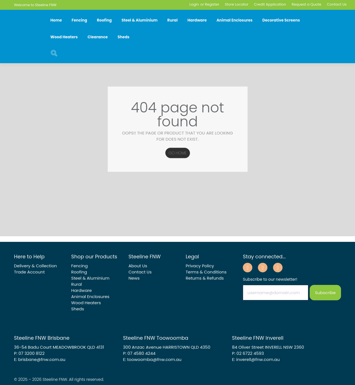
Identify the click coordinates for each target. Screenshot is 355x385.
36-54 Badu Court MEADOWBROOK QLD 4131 (59, 347)
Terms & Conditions (206, 272)
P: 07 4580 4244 (139, 353)
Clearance (98, 37)
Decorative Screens (281, 20)
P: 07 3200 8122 (29, 353)
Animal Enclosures (235, 20)
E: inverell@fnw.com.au (255, 359)
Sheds (123, 37)
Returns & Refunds (205, 278)
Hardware (197, 20)
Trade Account (29, 272)
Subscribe (325, 293)
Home (56, 20)
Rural (172, 20)
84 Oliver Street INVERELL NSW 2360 (268, 347)
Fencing (79, 20)
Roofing (104, 20)
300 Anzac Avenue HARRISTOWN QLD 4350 (166, 347)
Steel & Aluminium (139, 20)
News (134, 278)
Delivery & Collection (35, 266)
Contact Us (140, 272)
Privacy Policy (200, 266)
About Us (137, 266)
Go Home (177, 153)
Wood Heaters (64, 37)
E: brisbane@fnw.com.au (39, 359)
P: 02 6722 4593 (248, 353)
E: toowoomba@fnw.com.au (152, 359)
